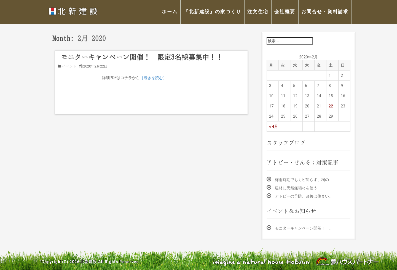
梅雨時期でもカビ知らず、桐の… (303, 179)
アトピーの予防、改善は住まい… (303, 196)
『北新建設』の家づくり (212, 11)
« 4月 (273, 126)
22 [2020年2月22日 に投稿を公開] (331, 106)
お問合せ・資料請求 (324, 11)
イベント (69, 66)
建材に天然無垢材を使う (296, 188)
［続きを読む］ (153, 77)
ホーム (170, 11)
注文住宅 (257, 11)
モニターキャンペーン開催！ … (303, 228)
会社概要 (284, 11)
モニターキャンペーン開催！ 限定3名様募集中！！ (142, 57)
